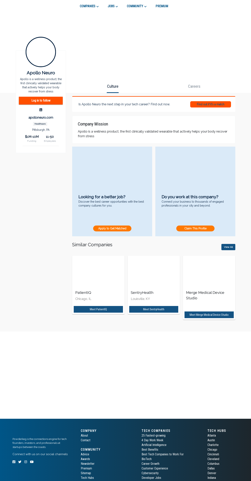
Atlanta (211, 435)
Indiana (211, 478)
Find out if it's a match (210, 104)
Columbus (213, 464)
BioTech (147, 459)
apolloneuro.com (40, 117)
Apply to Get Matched (112, 228)
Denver (211, 473)
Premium (86, 468)
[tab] (26, 4)
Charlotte (213, 445)
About (84, 435)
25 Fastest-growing (154, 435)
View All (228, 247)
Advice (85, 454)
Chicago (212, 449)
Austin (211, 440)
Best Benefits (150, 449)
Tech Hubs (87, 478)
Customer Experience (155, 468)
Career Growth (150, 464)
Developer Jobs (151, 478)
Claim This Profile (195, 228)
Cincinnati (213, 454)
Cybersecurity (150, 473)
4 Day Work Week (152, 440)
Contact (85, 440)
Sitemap (86, 473)
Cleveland (213, 459)
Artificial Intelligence (154, 445)
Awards (85, 459)
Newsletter (88, 464)
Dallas (211, 468)
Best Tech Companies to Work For (163, 454)
